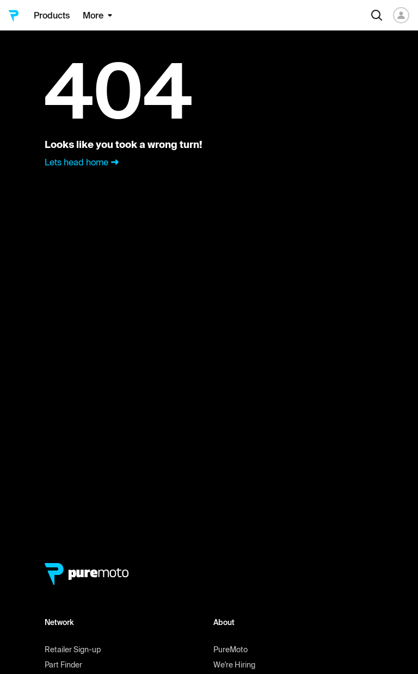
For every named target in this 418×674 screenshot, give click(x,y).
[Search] (377, 15)
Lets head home (83, 162)
